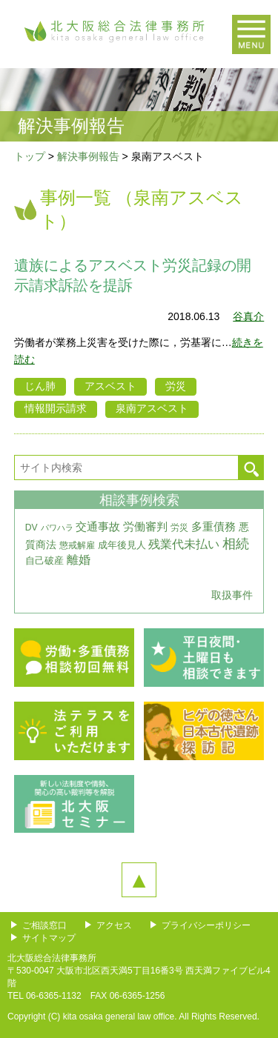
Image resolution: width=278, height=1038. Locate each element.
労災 (175, 386)
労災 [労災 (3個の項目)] (179, 527)
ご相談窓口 (44, 925)
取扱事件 (232, 595)
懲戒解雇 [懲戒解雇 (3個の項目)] (77, 545)
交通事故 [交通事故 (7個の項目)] (98, 527)
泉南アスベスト (152, 408)
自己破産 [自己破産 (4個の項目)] (44, 560)
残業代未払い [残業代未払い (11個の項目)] (183, 543)
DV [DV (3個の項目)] (31, 527)
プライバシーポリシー (206, 925)
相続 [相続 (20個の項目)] (235, 543)
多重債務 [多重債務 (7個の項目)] (213, 527)
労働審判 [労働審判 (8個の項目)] (145, 526)
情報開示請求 (55, 408)
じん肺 (40, 386)
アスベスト (110, 386)
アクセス (114, 925)
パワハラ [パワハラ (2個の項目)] (57, 527)
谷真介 (248, 316)
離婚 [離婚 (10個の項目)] (78, 559)
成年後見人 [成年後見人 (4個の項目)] (122, 544)
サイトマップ (49, 938)
